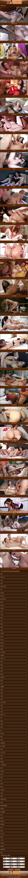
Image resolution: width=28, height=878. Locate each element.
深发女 (2, 608)
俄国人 (2, 761)
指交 (2, 661)
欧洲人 (2, 642)
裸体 (2, 721)
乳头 (2, 727)
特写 (2, 624)
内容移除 (19, 875)
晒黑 (2, 818)
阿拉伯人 (3, 577)
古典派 (2, 843)
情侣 (2, 630)
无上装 (2, 833)
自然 (2, 724)
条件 (7, 875)
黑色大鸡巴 (3, 586)
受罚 (2, 749)
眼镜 (2, 674)
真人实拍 (3, 752)
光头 (2, 580)
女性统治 (3, 652)
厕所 (2, 830)
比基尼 (2, 592)
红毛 (2, 755)
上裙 (2, 840)
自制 (2, 689)
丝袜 (2, 802)
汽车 (2, 611)
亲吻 (2, 696)
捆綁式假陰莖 (4, 805)
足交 (2, 667)
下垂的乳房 (3, 764)
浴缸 (2, 583)
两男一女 (3, 714)
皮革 (2, 705)
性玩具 (2, 771)
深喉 (2, 636)
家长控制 (24, 875)
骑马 (2, 758)
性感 (2, 774)
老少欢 (2, 733)
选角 (2, 617)
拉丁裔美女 (3, 702)
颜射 (2, 649)
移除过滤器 (17, 869)
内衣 (2, 708)
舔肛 (2, 574)
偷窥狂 (2, 846)
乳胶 (2, 699)
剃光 (2, 777)
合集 (2, 627)
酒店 (2, 693)
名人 (2, 621)
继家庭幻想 (3, 799)
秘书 (2, 768)
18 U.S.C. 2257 (13, 875)
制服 (2, 836)
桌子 (2, 815)
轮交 (2, 671)
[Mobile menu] (1, 2)
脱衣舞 (2, 808)
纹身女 (2, 821)
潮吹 (2, 796)
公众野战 (3, 746)
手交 (2, 683)
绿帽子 (2, 633)
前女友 (2, 646)
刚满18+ (3, 824)
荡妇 (2, 783)
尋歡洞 (2, 677)
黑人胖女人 (3, 599)
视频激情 (3, 849)
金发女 (2, 605)
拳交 (2, 664)
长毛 (2, 711)
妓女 (2, 852)
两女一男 (3, 658)
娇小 (2, 736)
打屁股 (2, 790)
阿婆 (2, 680)
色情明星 (3, 743)
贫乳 (2, 786)
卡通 (2, 614)
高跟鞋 (2, 686)
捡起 (2, 739)
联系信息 (3, 875)
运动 (2, 793)
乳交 (2, 827)
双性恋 (2, 596)
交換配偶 (3, 811)
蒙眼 (2, 602)
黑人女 (2, 639)
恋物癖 (2, 655)
